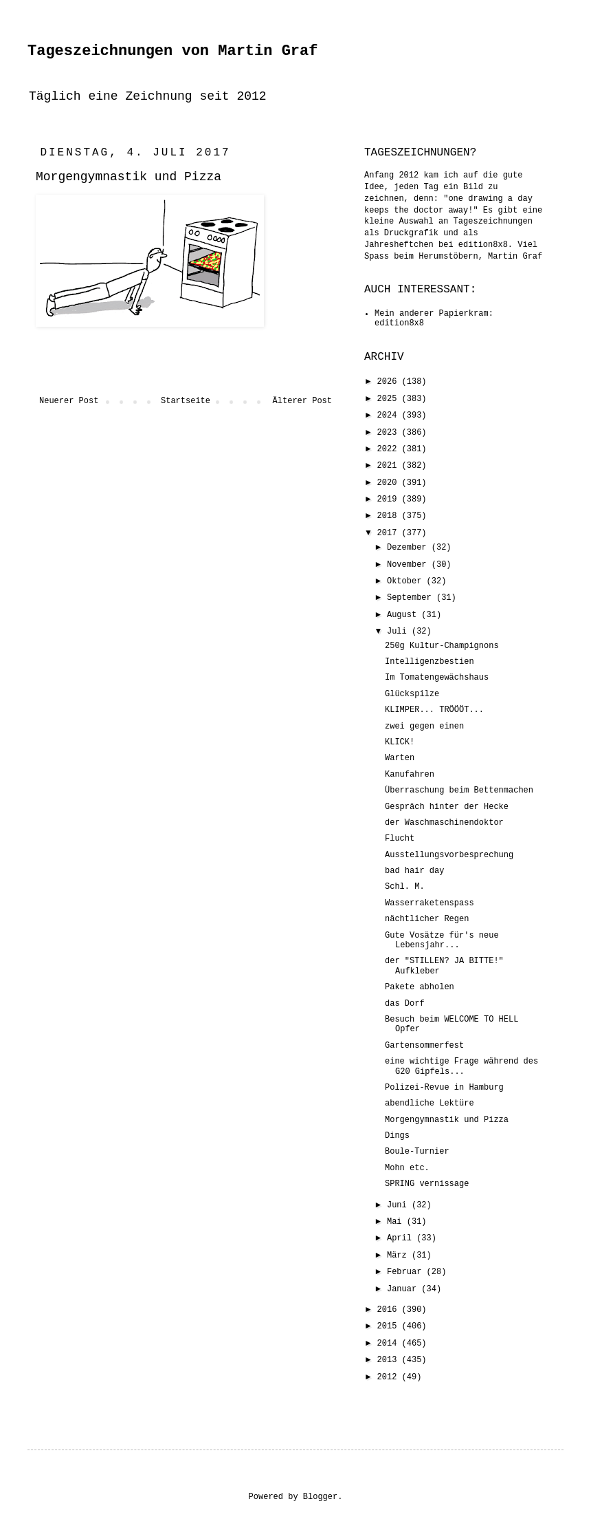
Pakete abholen (419, 987)
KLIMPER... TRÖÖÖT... (434, 710)
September (411, 598)
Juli (399, 631)
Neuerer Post (68, 401)
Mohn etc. (407, 1168)
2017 (389, 533)
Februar (407, 1272)
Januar (404, 1289)
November (409, 565)
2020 (389, 483)
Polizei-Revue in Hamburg (444, 1087)
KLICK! (399, 742)
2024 (389, 415)
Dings (397, 1136)
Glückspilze (412, 694)
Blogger (320, 1497)
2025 (389, 399)
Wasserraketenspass (429, 903)
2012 (389, 1377)
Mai (397, 1222)
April (401, 1238)
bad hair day (414, 871)
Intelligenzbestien (429, 662)
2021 (389, 466)
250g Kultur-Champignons (442, 646)
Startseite (185, 401)
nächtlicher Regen (427, 919)
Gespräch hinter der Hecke (447, 807)
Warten (399, 758)
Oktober (407, 581)
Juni (399, 1205)
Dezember (409, 547)
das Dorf (405, 1004)
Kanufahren (409, 774)
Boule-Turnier (417, 1151)
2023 (389, 433)
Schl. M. (405, 887)
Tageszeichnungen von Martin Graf (172, 51)
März (399, 1255)
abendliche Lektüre (429, 1103)
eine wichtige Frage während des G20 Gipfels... (461, 1066)
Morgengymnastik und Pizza (447, 1120)
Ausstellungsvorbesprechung (449, 855)
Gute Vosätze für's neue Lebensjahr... (442, 940)
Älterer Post (302, 401)
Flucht (399, 838)
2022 (389, 449)
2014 (389, 1343)
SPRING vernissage (427, 1184)
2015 (389, 1326)
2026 (389, 382)
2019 (389, 499)
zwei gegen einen (424, 726)
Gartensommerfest (424, 1045)
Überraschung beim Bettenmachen (459, 790)
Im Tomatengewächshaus (437, 677)
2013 (389, 1360)
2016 (389, 1310)
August (404, 615)
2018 (389, 516)
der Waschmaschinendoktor (444, 823)
